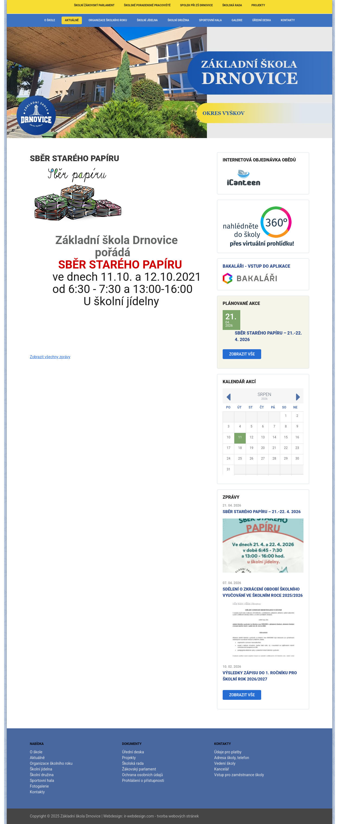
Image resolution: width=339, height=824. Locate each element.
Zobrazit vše (242, 354)
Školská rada (232, 5)
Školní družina (178, 20)
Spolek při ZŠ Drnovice (196, 5)
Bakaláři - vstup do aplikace (256, 266)
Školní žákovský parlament (94, 5)
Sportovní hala (210, 20)
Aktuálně (72, 20)
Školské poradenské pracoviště (147, 5)
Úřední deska (261, 20)
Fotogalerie (39, 786)
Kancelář (221, 769)
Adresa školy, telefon (231, 758)
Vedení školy (224, 763)
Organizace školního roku (107, 20)
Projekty (258, 5)
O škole (49, 20)
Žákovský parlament (139, 769)
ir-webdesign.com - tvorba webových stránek (161, 816)
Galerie (237, 20)
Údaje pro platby (228, 752)
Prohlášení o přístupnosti (143, 780)
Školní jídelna (147, 20)
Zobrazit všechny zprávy (50, 357)
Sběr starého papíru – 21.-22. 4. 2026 (262, 511)
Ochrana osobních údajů (142, 775)
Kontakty (288, 20)
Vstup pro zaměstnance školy (239, 775)
